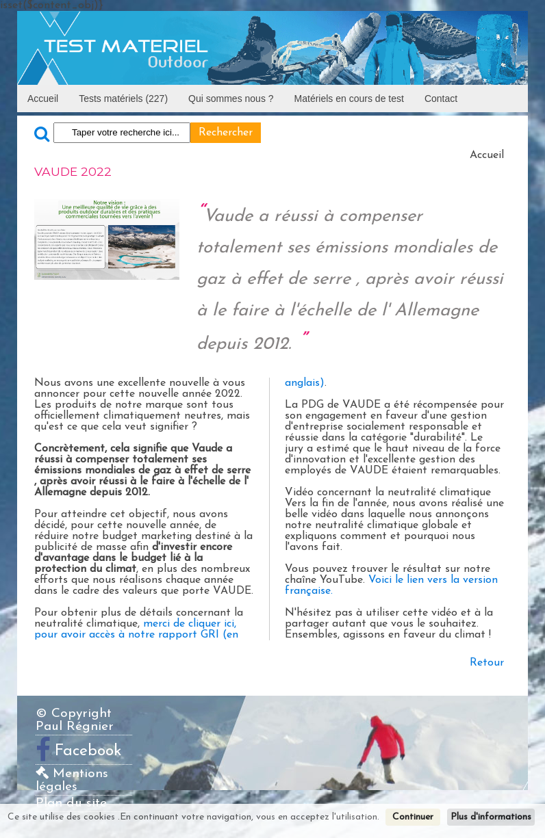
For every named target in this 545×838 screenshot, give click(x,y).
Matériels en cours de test (349, 98)
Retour (487, 662)
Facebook (88, 751)
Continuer (412, 817)
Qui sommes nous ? (231, 98)
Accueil (42, 98)
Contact (440, 98)
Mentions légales (72, 781)
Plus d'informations (491, 817)
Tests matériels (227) (123, 98)
